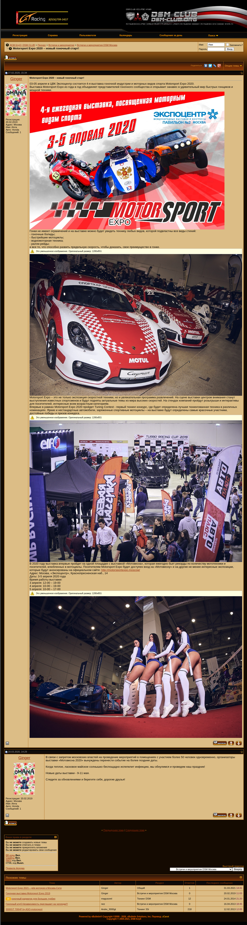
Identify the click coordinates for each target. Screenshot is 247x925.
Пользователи (87, 35)
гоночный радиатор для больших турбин (33, 898)
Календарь (125, 35)
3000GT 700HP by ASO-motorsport (24, 909)
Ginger (16, 79)
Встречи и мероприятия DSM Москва (97, 45)
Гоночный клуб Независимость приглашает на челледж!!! (37, 904)
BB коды (10, 855)
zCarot (165, 916)
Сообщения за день (170, 35)
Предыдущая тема (113, 830)
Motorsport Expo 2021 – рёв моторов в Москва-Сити (34, 888)
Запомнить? (234, 45)
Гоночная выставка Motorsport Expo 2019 (28, 893)
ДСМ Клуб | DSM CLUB (22, 45)
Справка (53, 35)
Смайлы (10, 858)
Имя (201, 44)
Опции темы (232, 65)
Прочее (42, 45)
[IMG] (8, 860)
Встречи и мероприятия (61, 45)
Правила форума (15, 868)
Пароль (203, 49)
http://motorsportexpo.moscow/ (120, 570)
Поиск (211, 35)
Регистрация (20, 35)
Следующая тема (134, 830)
